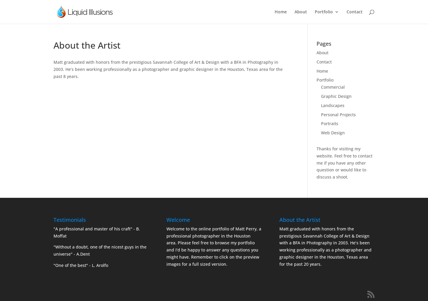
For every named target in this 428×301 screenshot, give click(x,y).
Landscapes (332, 105)
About (301, 12)
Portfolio (324, 12)
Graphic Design (336, 96)
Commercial (333, 87)
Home (281, 12)
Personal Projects (338, 114)
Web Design (333, 133)
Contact (355, 12)
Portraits (329, 123)
